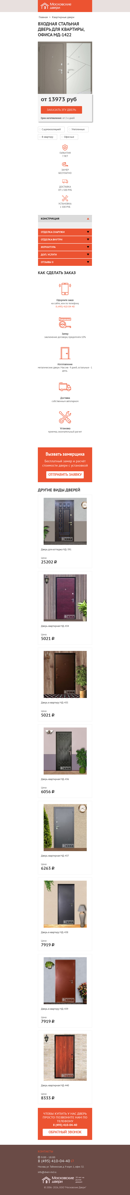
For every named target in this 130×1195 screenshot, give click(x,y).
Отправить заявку (65, 475)
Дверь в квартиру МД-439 (54, 1008)
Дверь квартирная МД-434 (55, 626)
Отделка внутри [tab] (65, 239)
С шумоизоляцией (51, 129)
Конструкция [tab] (65, 218)
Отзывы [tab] (65, 262)
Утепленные (78, 129)
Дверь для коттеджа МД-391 (56, 549)
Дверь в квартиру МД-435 (54, 702)
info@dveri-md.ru (47, 1172)
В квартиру (47, 136)
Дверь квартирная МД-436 (55, 779)
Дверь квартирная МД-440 (55, 1085)
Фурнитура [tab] (65, 247)
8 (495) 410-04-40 (65, 306)
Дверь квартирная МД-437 (55, 855)
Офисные (69, 136)
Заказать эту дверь (61, 110)
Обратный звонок (65, 1132)
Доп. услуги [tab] (65, 254)
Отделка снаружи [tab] (65, 232)
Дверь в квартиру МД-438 (54, 932)
